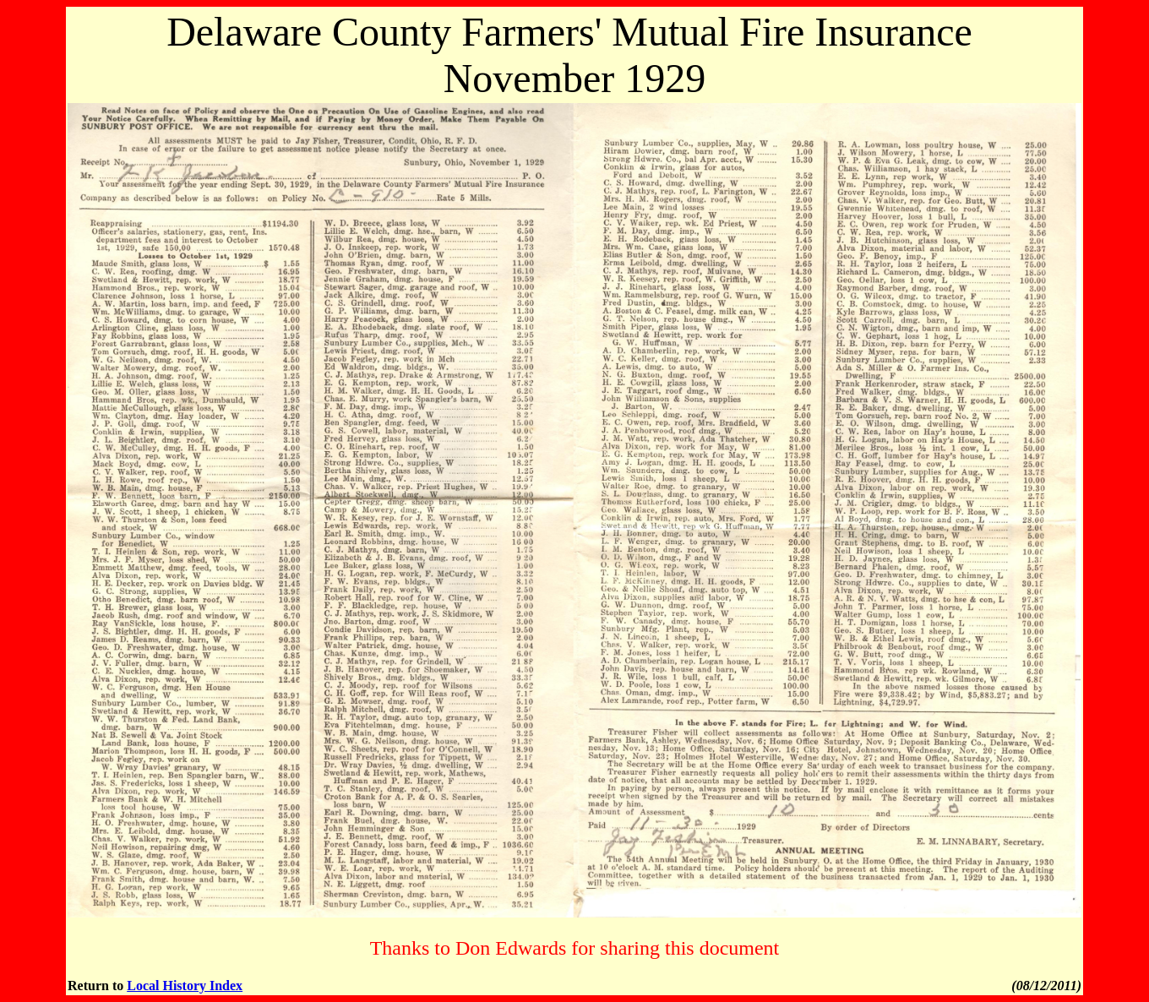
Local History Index (184, 985)
